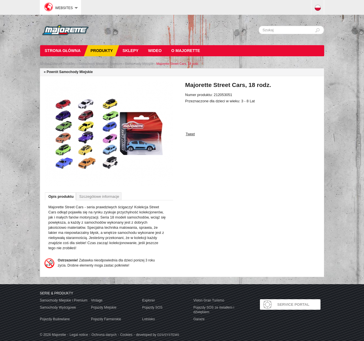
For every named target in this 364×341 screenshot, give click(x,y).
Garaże (198, 319)
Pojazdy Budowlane (55, 319)
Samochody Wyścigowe (58, 307)
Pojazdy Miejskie (103, 307)
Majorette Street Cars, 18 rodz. (177, 63)
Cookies (126, 335)
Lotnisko (148, 319)
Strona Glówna (50, 63)
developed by (157, 335)
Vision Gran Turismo (208, 300)
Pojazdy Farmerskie (106, 319)
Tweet (190, 134)
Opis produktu (61, 196)
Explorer (148, 300)
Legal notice (79, 335)
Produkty (69, 63)
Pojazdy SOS (152, 307)
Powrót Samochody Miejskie (70, 72)
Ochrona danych (104, 335)
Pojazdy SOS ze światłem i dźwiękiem (213, 309)
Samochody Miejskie (139, 63)
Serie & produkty (56, 293)
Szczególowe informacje (99, 196)
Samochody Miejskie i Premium (100, 63)
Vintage (96, 300)
